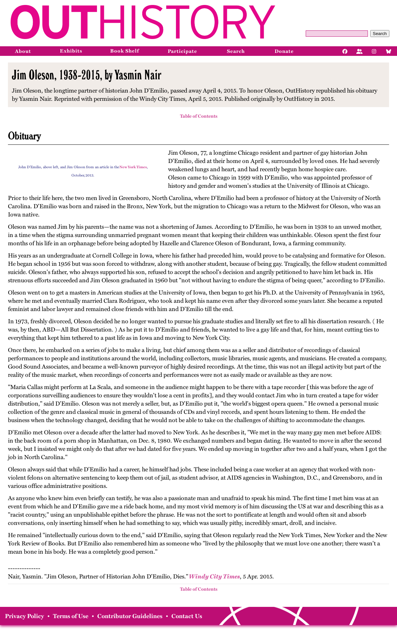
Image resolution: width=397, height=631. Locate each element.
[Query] (337, 33)
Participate (182, 51)
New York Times (133, 167)
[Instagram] (374, 51)
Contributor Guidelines (129, 616)
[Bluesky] (388, 51)
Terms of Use (70, 616)
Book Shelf (124, 51)
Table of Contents (198, 116)
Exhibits (71, 51)
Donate (284, 51)
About (23, 51)
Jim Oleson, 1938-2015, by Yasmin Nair (86, 75)
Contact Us (186, 616)
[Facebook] (345, 51)
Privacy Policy (24, 616)
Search (380, 33)
